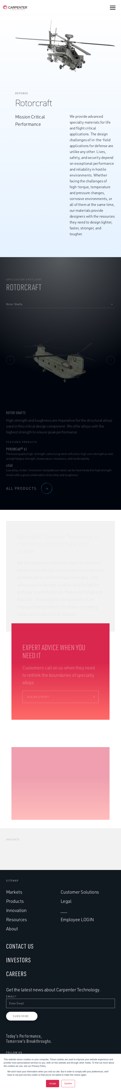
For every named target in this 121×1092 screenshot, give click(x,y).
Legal (66, 901)
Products (15, 901)
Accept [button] (52, 1083)
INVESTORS (18, 960)
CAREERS (16, 974)
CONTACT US (20, 946)
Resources (16, 919)
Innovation (16, 910)
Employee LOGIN (77, 919)
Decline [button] (68, 1083)
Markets (14, 892)
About (12, 928)
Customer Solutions (80, 892)
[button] (112, 7)
